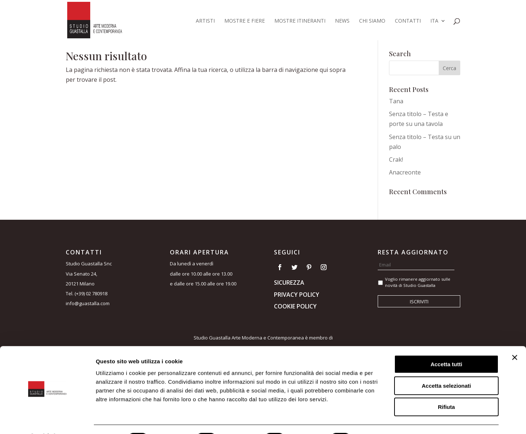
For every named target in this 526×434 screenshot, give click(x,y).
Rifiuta (446, 387)
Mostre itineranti (299, 21)
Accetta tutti (446, 345)
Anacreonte (405, 172)
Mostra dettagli (384, 419)
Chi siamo (372, 21)
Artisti (205, 21)
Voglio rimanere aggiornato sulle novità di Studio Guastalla (417, 282)
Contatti (408, 21)
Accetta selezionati (446, 366)
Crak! (396, 159)
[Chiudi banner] (514, 338)
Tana (396, 101)
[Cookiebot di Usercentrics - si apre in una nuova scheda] (47, 419)
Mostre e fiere (244, 21)
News (342, 21)
